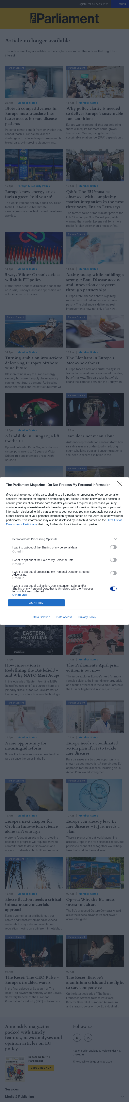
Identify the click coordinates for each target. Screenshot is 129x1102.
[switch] (113, 547)
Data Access (64, 617)
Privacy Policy (87, 617)
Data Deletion (41, 617)
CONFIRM (36, 602)
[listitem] (64, 539)
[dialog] (64, 551)
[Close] (121, 485)
